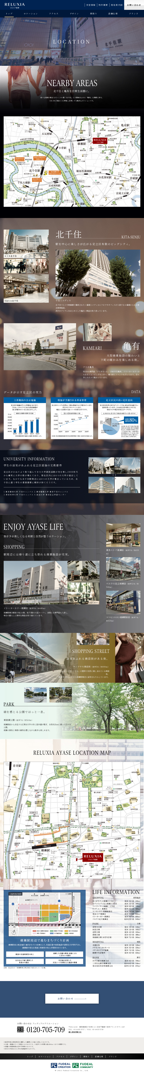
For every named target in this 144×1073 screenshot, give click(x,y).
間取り (93, 13)
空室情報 (91, 5)
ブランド (133, 13)
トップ (9, 13)
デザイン (74, 13)
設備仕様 (113, 13)
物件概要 (103, 5)
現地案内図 (117, 5)
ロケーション (31, 13)
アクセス (53, 13)
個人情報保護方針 (75, 1032)
